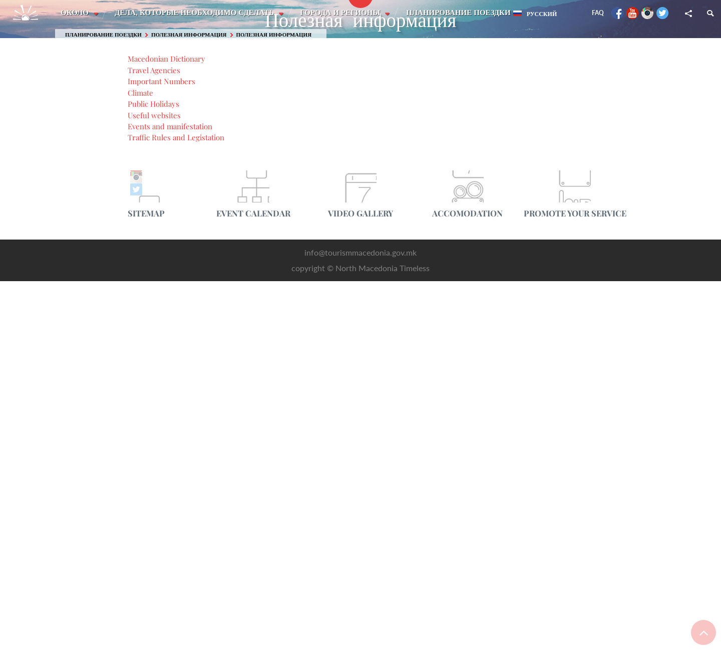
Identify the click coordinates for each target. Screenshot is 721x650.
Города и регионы (342, 12)
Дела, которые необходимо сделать (195, 12)
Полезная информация (189, 35)
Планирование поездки (461, 12)
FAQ (598, 13)
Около (76, 12)
